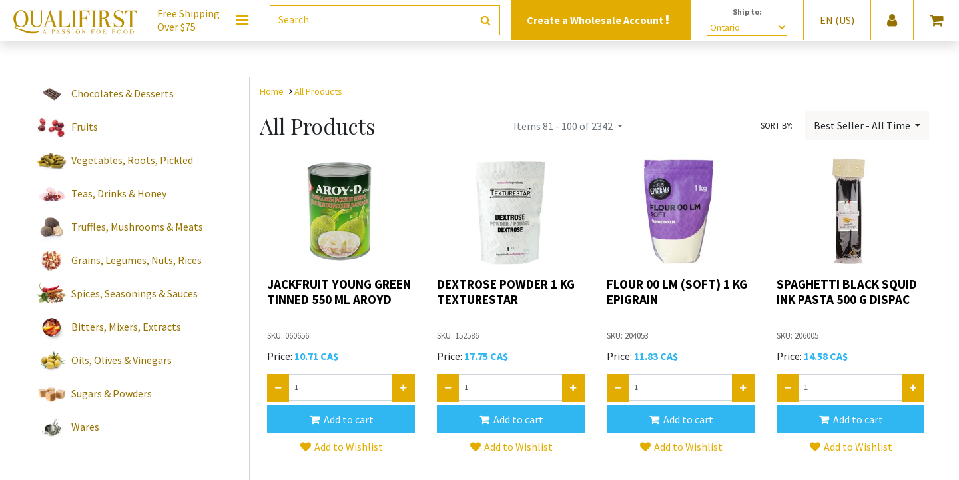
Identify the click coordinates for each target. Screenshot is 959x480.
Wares (85, 426)
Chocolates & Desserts (122, 93)
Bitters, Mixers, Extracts (126, 326)
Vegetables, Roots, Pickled (132, 160)
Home (272, 91)
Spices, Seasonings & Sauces (134, 293)
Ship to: (747, 12)
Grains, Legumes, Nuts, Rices (136, 260)
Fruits (84, 126)
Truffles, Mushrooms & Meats (137, 226)
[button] (341, 419)
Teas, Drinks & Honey (118, 193)
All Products (318, 91)
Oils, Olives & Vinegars (121, 360)
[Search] (485, 20)
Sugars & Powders (111, 393)
